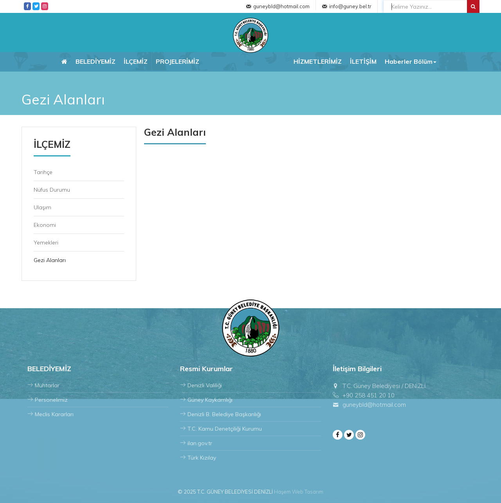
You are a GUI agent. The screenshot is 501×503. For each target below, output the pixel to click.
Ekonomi (45, 224)
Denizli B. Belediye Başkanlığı (220, 414)
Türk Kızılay (198, 457)
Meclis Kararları (50, 414)
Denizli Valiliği (201, 385)
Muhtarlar (43, 385)
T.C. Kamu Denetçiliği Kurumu (221, 428)
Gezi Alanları (50, 260)
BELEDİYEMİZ (95, 61)
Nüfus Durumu (52, 189)
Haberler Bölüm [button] (410, 61)
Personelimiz (47, 399)
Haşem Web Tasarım (298, 492)
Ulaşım (42, 207)
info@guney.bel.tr (350, 6)
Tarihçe (43, 172)
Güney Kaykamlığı (206, 399)
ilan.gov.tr (196, 443)
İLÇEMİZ (136, 61)
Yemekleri (46, 242)
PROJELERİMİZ (177, 61)
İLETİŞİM (363, 61)
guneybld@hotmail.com (281, 6)
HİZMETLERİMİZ (318, 61)
